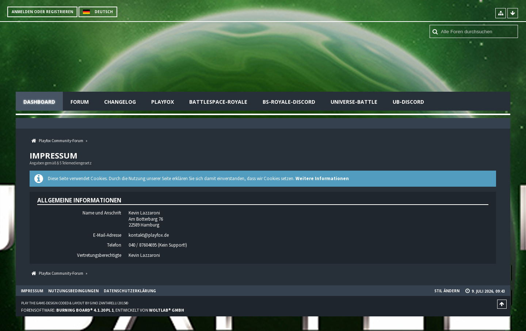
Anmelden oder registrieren (42, 11)
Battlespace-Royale (218, 101)
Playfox (162, 101)
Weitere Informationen (322, 178)
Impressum (32, 290)
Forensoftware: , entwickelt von (102, 310)
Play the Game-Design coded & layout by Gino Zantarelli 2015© (74, 303)
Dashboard (39, 101)
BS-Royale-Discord (289, 101)
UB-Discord (408, 101)
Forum (79, 101)
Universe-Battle (354, 101)
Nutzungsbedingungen (73, 290)
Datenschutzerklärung (130, 290)
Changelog (120, 101)
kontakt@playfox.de (149, 235)
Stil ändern (447, 290)
